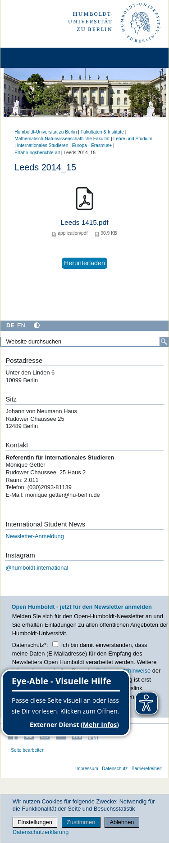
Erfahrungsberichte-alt (37, 152)
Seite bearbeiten (28, 750)
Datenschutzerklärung (41, 832)
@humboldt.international (36, 567)
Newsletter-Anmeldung (34, 536)
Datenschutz (115, 768)
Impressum (86, 768)
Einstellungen (35, 822)
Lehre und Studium (133, 138)
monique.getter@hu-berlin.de (63, 494)
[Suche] (164, 342)
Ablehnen (122, 822)
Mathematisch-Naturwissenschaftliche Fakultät (62, 138)
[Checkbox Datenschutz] (55, 644)
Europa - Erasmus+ (92, 145)
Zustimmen (81, 822)
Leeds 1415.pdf (85, 222)
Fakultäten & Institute (102, 131)
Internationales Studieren (43, 145)
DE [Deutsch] (10, 325)
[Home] (32, 58)
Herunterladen (84, 263)
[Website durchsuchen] (84, 342)
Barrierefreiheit (147, 768)
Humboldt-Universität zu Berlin (45, 131)
